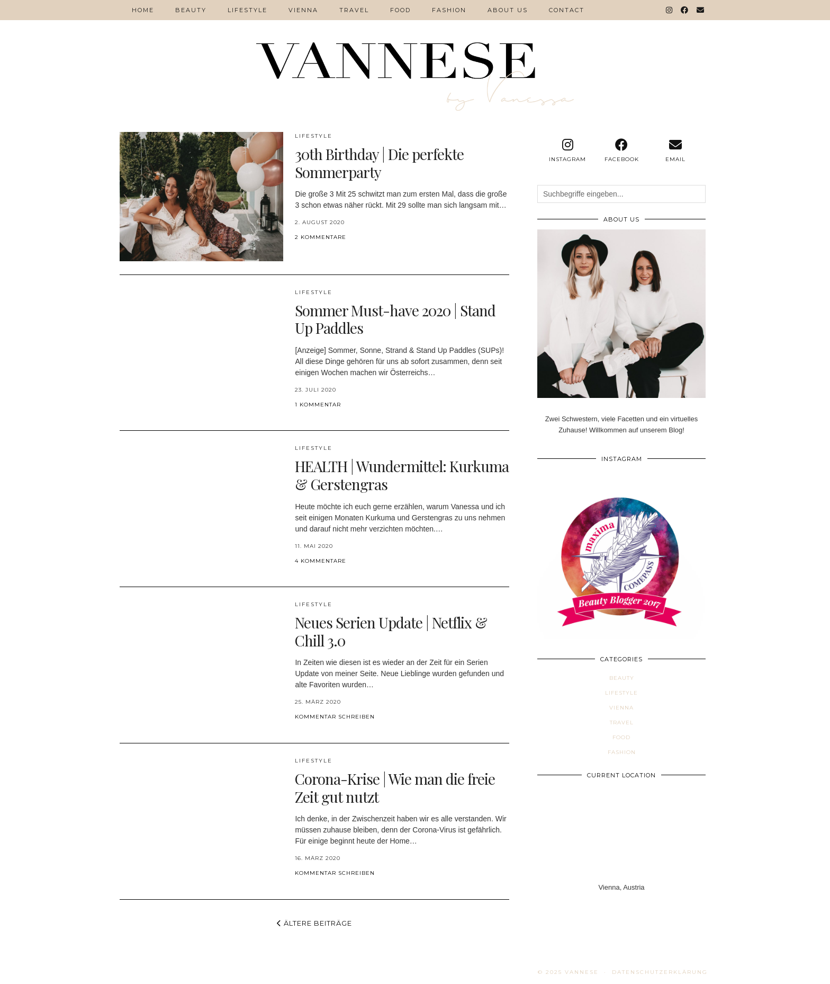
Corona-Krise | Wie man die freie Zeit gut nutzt (395, 787)
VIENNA (303, 10)
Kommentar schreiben (335, 716)
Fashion (449, 10)
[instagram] (567, 150)
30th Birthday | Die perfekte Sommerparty (379, 163)
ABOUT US (508, 10)
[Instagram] (669, 10)
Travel (354, 10)
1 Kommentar (318, 404)
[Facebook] (685, 10)
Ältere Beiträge (314, 923)
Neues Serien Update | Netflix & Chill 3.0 (391, 631)
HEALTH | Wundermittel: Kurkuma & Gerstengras (402, 475)
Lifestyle (247, 10)
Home (143, 10)
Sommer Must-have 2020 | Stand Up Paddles (395, 319)
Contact (566, 10)
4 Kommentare (320, 560)
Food (400, 10)
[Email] (701, 10)
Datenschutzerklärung (660, 972)
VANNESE (582, 972)
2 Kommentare (320, 237)
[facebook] (621, 150)
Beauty (190, 10)
